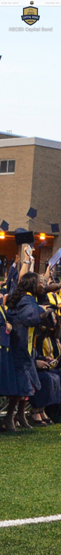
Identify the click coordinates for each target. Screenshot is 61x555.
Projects (10, 3)
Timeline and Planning (50, 3)
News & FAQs (4, 3)
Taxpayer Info (15, 3)
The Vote (58, 3)
